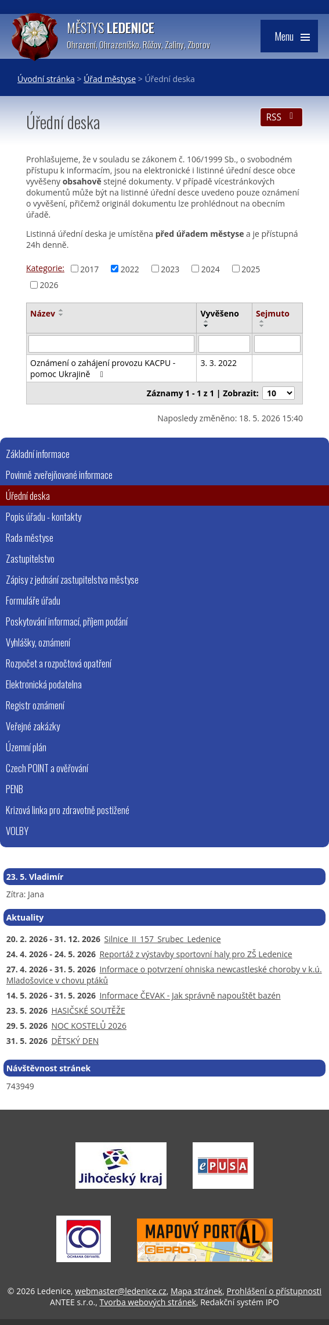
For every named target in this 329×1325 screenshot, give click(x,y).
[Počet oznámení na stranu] (278, 393)
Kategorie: (45, 267)
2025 (250, 268)
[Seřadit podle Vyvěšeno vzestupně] (206, 321)
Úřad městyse (110, 78)
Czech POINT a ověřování (47, 768)
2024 (210, 268)
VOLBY (17, 830)
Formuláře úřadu (33, 600)
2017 (89, 268)
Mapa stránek (196, 1290)
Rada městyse (29, 537)
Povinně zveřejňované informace (59, 474)
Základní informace (38, 453)
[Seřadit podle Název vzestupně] (61, 310)
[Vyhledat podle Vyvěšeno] (224, 344)
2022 (130, 268)
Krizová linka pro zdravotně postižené (67, 809)
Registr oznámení (35, 705)
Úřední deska (28, 495)
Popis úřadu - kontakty (43, 516)
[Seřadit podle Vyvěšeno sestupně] (206, 326)
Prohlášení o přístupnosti (273, 1290)
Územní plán (26, 747)
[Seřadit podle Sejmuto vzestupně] (262, 321)
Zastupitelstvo (30, 558)
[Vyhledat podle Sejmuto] (277, 344)
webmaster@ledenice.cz (120, 1290)
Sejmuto (273, 313)
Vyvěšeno (219, 313)
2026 (49, 284)
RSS (281, 117)
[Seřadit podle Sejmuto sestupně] (262, 326)
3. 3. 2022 (218, 362)
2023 (170, 268)
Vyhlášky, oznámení (38, 642)
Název (42, 313)
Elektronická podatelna (44, 684)
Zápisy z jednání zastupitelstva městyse (72, 579)
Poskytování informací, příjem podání (67, 621)
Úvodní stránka (46, 78)
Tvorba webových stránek (148, 1302)
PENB (14, 788)
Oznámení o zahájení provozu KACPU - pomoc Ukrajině (102, 368)
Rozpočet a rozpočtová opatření (58, 663)
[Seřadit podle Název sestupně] (61, 314)
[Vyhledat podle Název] (111, 344)
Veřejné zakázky (33, 726)
